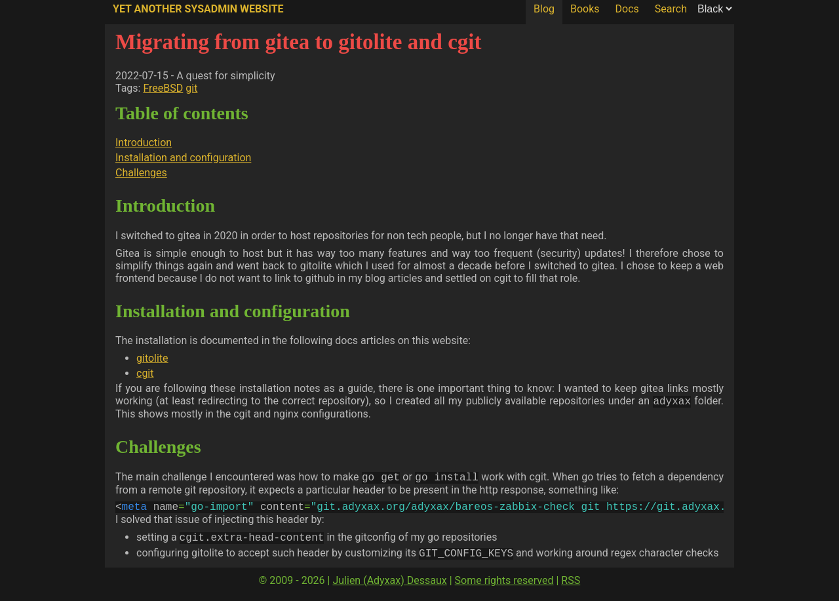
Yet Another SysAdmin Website (198, 9)
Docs (627, 9)
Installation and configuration (183, 157)
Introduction (143, 142)
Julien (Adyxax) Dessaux (389, 588)
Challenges (141, 172)
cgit (144, 373)
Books (585, 9)
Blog (544, 9)
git (191, 88)
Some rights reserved (504, 588)
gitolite (152, 358)
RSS (570, 588)
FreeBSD (163, 88)
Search (671, 9)
